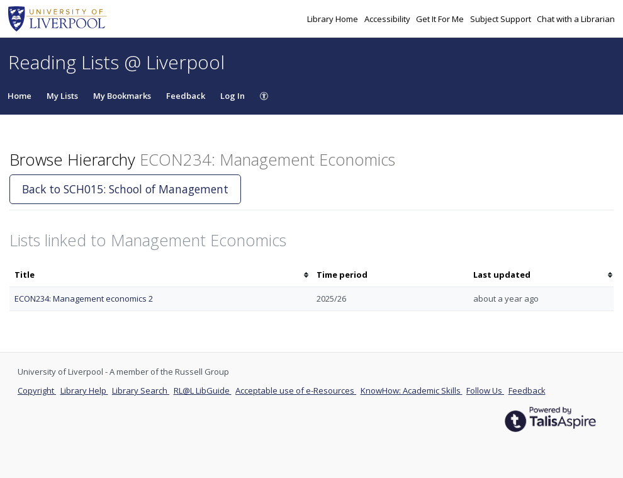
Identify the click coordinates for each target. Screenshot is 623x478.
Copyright (37, 390)
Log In (232, 95)
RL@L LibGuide (203, 390)
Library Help (84, 390)
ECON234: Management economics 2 (83, 298)
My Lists (62, 95)
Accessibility (388, 19)
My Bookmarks (122, 95)
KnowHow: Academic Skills (412, 390)
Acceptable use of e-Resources (295, 390)
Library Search (140, 390)
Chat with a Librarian (576, 19)
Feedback (185, 95)
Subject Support (501, 19)
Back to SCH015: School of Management (125, 188)
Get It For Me (441, 19)
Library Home (333, 19)
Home (19, 95)
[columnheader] (160, 275)
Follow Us (485, 390)
